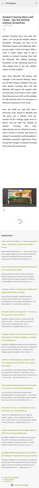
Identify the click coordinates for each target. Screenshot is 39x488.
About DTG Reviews (11, 477)
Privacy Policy (9, 479)
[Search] (36, 3)
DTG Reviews (11, 3)
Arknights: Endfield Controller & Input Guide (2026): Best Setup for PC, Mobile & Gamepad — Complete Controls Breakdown (19, 337)
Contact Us (8, 481)
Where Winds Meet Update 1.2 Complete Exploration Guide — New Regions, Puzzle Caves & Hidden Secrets (19, 244)
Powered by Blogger (19, 485)
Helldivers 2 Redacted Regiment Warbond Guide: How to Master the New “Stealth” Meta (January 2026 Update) (18, 363)
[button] (3, 29)
